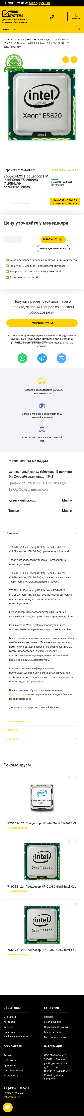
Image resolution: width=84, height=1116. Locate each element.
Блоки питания (52, 1032)
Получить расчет (42, 323)
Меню (6, 29)
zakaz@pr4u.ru (39, 3)
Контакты (9, 1022)
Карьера (8, 1027)
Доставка (42, 738)
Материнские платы (55, 1037)
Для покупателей (13, 1070)
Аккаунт (8, 1055)
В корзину (53, 240)
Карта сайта (11, 1075)
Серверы (49, 1016)
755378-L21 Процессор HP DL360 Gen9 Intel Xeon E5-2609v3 (42, 950)
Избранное (10, 1060)
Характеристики (42, 721)
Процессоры (16, 694)
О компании (10, 1016)
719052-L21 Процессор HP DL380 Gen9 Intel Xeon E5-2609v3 (42, 886)
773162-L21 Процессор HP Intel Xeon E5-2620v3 (41, 823)
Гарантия (42, 729)
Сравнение (10, 1065)
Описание (42, 533)
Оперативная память (56, 1027)
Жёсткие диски (52, 1022)
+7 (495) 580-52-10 (17, 1088)
